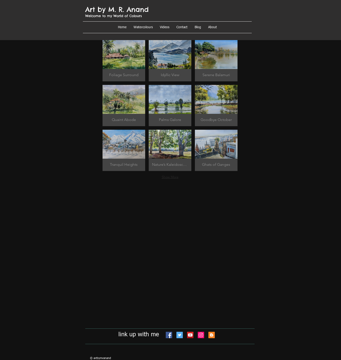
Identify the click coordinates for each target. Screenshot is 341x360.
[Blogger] (211, 335)
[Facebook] (169, 335)
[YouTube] (190, 335)
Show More (170, 177)
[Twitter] (179, 335)
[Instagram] (201, 335)
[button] (212, 27)
